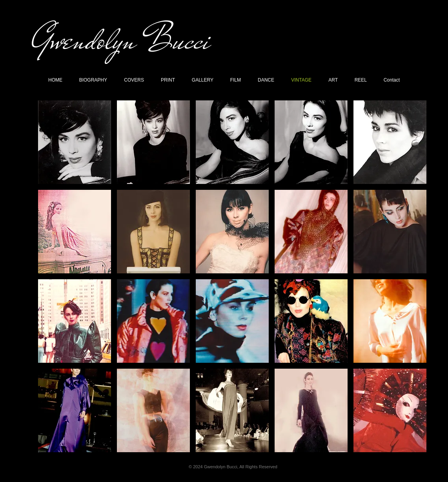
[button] (74, 142)
